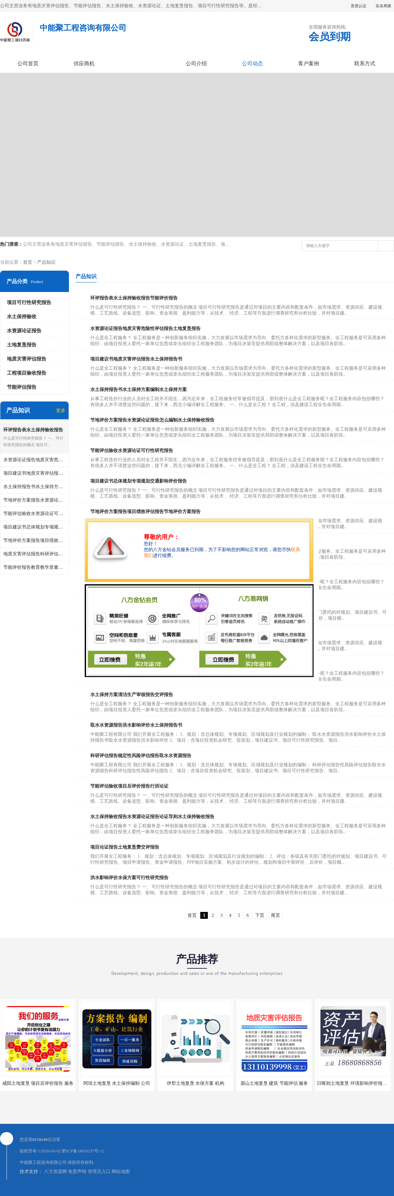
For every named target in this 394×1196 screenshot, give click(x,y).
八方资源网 (55, 1171)
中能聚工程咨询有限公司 (43, 1162)
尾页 (275, 915)
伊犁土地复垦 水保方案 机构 (195, 1083)
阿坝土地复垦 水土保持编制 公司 (116, 1083)
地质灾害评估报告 (26, 358)
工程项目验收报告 (26, 373)
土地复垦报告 (21, 344)
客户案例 (308, 63)
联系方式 (364, 63)
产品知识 (46, 262)
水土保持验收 (21, 316)
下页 (259, 915)
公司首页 (27, 63)
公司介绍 (196, 63)
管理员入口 (99, 1171)
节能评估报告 (21, 387)
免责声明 (77, 1171)
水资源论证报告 (24, 330)
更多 (60, 410)
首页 (27, 262)
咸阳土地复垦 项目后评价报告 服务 (38, 1083)
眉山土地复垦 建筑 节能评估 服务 (274, 1083)
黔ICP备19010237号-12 (83, 1150)
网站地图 (121, 1171)
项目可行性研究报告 (29, 302)
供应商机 (84, 63)
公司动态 (252, 63)
